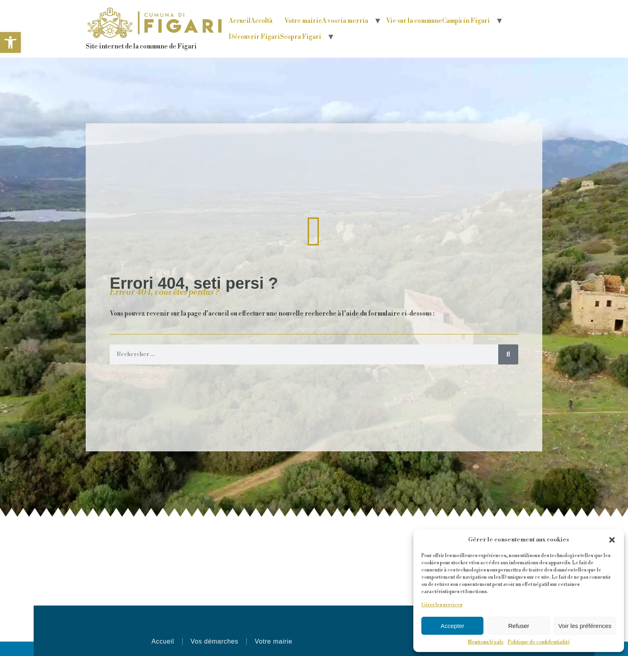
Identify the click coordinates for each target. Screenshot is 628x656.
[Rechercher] (508, 354)
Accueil (250, 21)
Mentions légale (486, 642)
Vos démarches (214, 641)
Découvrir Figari (275, 37)
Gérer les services (441, 605)
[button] (10, 42)
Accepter (452, 625)
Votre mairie (326, 21)
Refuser (518, 625)
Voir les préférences (585, 625)
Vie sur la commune (438, 21)
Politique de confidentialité (539, 642)
